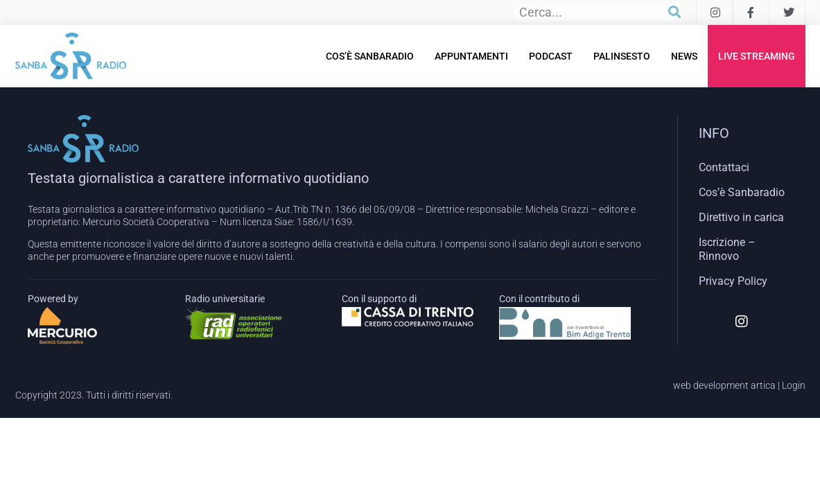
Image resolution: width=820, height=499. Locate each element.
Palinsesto (621, 56)
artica (763, 385)
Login (793, 385)
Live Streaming (756, 56)
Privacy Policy (733, 281)
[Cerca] (674, 12)
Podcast (551, 56)
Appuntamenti (471, 56)
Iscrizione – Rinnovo (727, 249)
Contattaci (724, 167)
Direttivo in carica (741, 217)
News (684, 56)
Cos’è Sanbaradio (370, 56)
